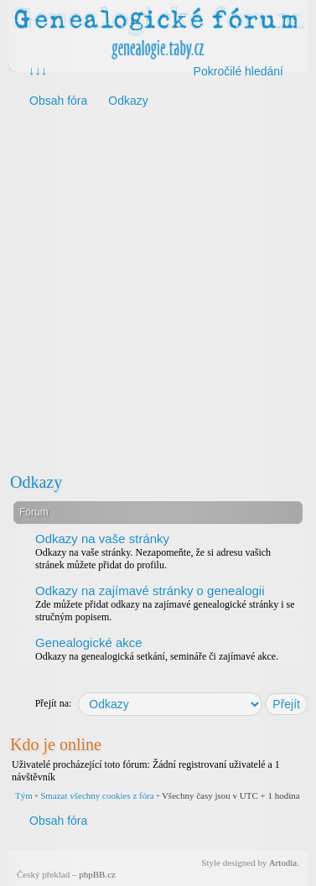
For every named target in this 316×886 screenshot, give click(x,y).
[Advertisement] (157, 289)
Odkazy (36, 482)
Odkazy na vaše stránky (102, 538)
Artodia (283, 863)
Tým (24, 795)
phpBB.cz (97, 874)
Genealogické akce (88, 642)
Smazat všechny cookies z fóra (97, 795)
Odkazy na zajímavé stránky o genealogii (149, 590)
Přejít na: (53, 703)
